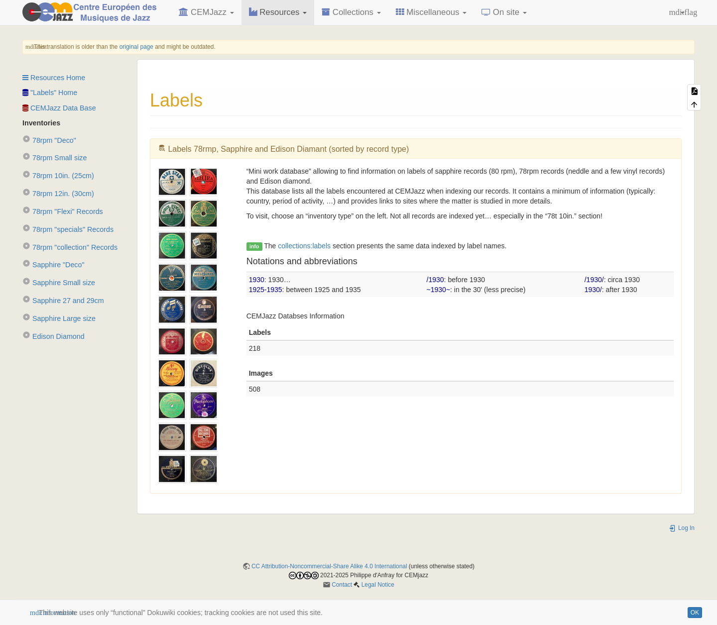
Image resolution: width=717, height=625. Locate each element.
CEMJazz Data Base (59, 108)
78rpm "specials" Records (68, 229)
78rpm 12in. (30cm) (58, 194)
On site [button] (504, 12)
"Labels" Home (49, 93)
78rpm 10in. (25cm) (58, 176)
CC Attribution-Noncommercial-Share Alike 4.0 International (329, 566)
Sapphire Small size (58, 283)
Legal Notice (377, 584)
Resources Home (53, 78)
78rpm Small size (54, 158)
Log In (682, 527)
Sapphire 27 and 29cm (63, 301)
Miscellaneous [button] (431, 12)
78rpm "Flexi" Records (62, 211)
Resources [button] (278, 12)
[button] (677, 12)
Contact (342, 584)
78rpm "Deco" (49, 140)
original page (136, 46)
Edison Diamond (53, 336)
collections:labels (304, 246)
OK (695, 612)
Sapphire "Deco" (53, 265)
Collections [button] (351, 12)
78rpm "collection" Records (70, 247)
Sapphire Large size (59, 318)
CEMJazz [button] (206, 12)
